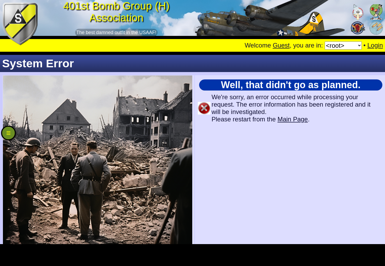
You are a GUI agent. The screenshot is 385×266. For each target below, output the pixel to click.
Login (375, 45)
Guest (281, 45)
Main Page (292, 119)
